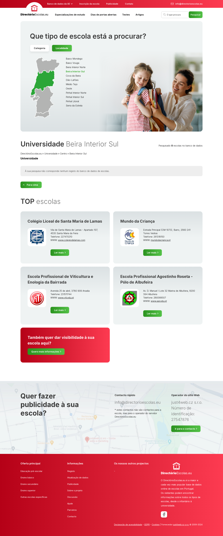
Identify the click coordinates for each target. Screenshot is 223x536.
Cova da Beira (73, 75)
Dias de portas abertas (103, 14)
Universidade (51, 153)
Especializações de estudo (70, 14)
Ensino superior (27, 490)
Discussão (72, 497)
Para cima (32, 184)
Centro (63, 153)
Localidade (62, 48)
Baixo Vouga (72, 63)
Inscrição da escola (89, 4)
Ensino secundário (29, 484)
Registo (71, 471)
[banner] (34, 9)
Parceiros (72, 510)
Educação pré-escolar (31, 471)
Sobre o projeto (74, 490)
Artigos (140, 14)
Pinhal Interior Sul (75, 97)
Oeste (69, 88)
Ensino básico (27, 477)
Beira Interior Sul (75, 71)
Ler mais (59, 252)
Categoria (39, 48)
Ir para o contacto (185, 428)
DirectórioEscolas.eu (31, 153)
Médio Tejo (72, 84)
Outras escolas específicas (33, 497)
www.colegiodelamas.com (71, 240)
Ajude (70, 503)
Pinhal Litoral (72, 101)
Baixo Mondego (74, 58)
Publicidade (112, 4)
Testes (126, 14)
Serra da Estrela (74, 105)
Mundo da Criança (137, 221)
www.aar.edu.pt (159, 301)
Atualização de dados (77, 477)
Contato (129, 4)
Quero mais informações (45, 351)
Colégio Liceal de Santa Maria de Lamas (65, 221)
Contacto (71, 516)
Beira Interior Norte (75, 67)
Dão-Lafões (72, 80)
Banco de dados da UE (58, 4)
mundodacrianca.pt (161, 240)
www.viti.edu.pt (66, 297)
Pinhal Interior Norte (76, 92)
